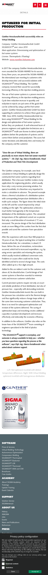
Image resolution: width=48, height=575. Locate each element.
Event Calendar (8, 490)
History (4, 512)
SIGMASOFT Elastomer (11, 461)
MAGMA (5, 514)
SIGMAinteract (7, 504)
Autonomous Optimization (12, 453)
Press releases (7, 533)
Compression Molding (10, 455)
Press (5, 529)
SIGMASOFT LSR (8, 463)
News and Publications (10, 523)
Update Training (8, 488)
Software (9, 443)
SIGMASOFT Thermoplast (12, 458)
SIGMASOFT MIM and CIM (12, 469)
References (6, 525)
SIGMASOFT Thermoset (11, 466)
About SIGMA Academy (11, 482)
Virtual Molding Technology (13, 450)
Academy (8, 478)
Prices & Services (8, 447)
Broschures (6, 472)
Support (7, 497)
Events (4, 520)
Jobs (3, 517)
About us (8, 508)
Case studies (6, 474)
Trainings (5, 485)
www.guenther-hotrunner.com (22, 60)
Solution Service (8, 501)
